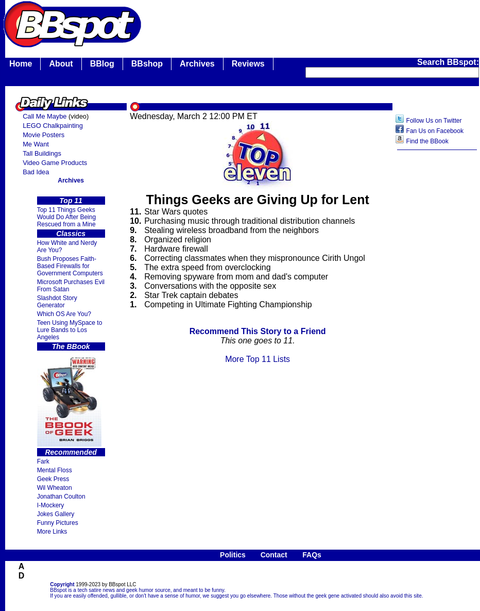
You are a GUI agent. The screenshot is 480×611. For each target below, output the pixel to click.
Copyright (62, 584)
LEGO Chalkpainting (53, 125)
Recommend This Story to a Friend (258, 331)
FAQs (311, 555)
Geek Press (53, 479)
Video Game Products (55, 163)
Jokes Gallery (56, 514)
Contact (274, 555)
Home (20, 63)
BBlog (102, 63)
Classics (70, 233)
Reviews (248, 63)
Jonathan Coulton (61, 496)
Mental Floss (54, 470)
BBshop (147, 63)
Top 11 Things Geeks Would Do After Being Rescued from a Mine (66, 217)
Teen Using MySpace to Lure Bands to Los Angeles (69, 330)
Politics (233, 555)
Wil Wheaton (54, 487)
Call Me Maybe (44, 116)
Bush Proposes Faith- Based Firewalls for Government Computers (70, 266)
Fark (43, 461)
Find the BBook (427, 141)
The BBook (71, 346)
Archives (197, 63)
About (61, 63)
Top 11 (70, 200)
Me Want (36, 144)
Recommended (70, 452)
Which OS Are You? (64, 314)
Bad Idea (36, 172)
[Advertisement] (437, 318)
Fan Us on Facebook (435, 131)
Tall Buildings (42, 153)
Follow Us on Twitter (434, 120)
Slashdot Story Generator (57, 301)
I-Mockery (50, 505)
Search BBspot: (448, 62)
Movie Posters (43, 135)
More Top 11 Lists (257, 359)
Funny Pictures (57, 522)
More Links (52, 531)
